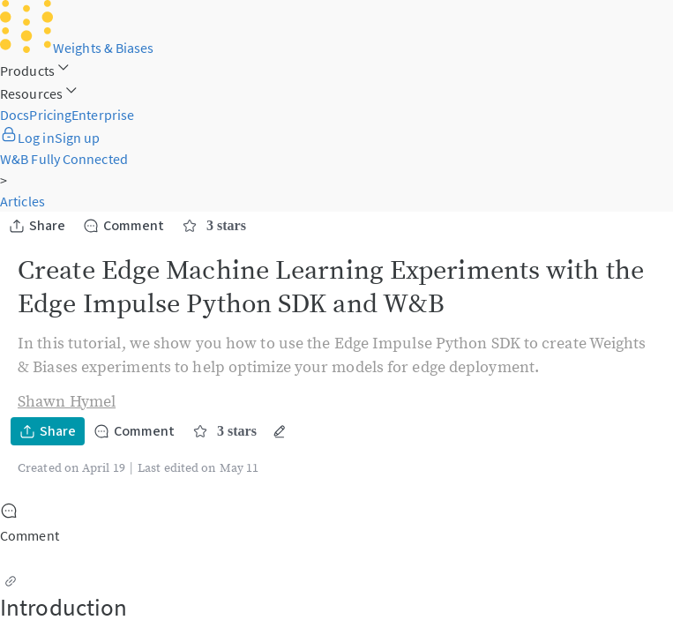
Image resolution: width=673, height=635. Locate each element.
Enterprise (102, 114)
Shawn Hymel (67, 402)
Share (37, 225)
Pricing (50, 114)
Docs (14, 114)
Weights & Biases (77, 47)
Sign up (78, 137)
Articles (22, 201)
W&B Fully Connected (64, 159)
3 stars (214, 226)
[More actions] (279, 431)
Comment (123, 225)
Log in (27, 137)
